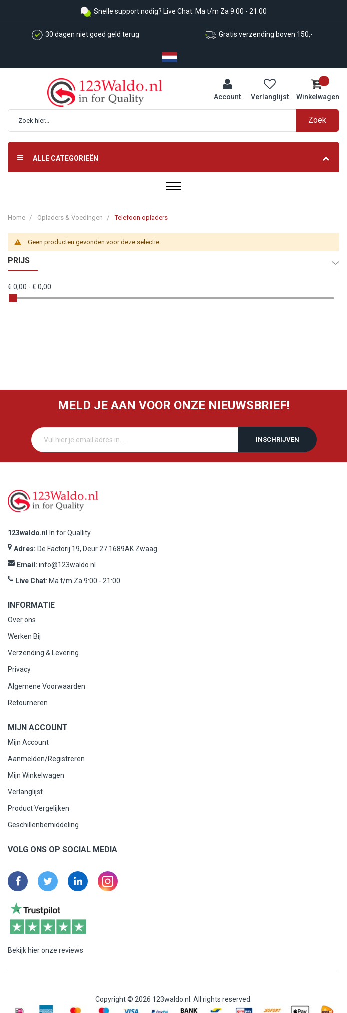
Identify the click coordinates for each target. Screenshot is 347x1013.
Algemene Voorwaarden (46, 686)
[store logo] (104, 92)
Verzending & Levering (43, 653)
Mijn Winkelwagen (36, 775)
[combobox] (178, 120)
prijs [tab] (19, 260)
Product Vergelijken (38, 808)
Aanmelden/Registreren (46, 759)
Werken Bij (24, 636)
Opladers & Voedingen (70, 217)
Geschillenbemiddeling (43, 825)
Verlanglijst (25, 792)
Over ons (22, 620)
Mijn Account (28, 742)
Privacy (19, 669)
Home (16, 217)
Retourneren (28, 703)
